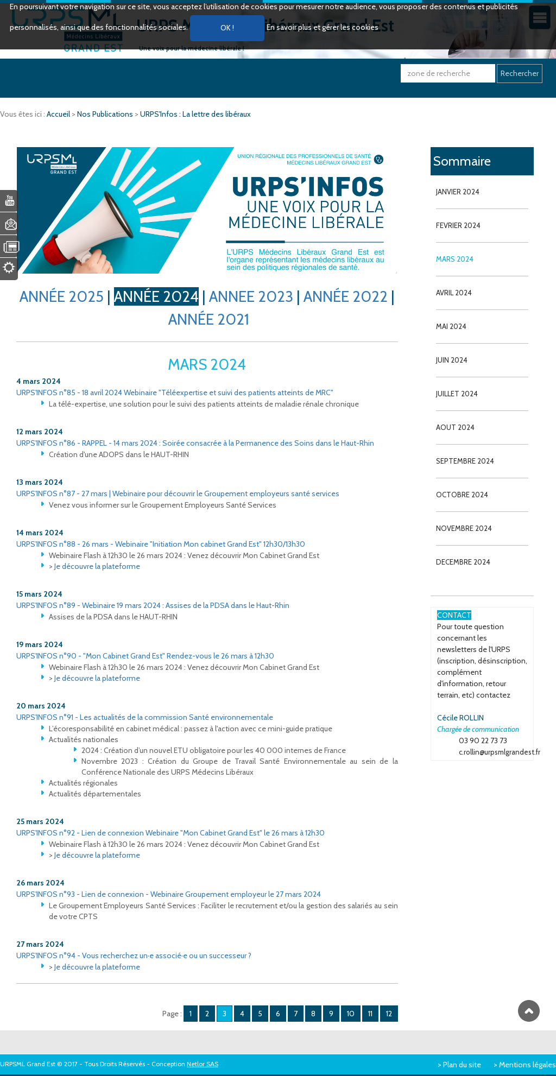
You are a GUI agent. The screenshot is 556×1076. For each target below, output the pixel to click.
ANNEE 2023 (251, 296)
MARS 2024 (454, 259)
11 (370, 1013)
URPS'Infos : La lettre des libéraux (195, 114)
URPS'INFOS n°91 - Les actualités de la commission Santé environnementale (144, 717)
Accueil (59, 114)
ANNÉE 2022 (346, 296)
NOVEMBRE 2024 (464, 528)
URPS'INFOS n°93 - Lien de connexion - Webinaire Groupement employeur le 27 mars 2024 (168, 894)
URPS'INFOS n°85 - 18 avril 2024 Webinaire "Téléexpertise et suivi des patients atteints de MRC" (174, 392)
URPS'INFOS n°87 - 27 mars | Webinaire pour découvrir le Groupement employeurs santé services (177, 493)
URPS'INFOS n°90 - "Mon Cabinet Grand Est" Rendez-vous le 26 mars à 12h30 (145, 656)
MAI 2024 (451, 326)
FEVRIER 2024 (458, 225)
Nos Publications (106, 114)
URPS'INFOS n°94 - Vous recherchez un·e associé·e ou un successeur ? (133, 955)
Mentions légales (527, 1064)
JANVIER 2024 (457, 191)
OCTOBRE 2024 (462, 494)
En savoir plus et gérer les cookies (322, 27)
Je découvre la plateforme (97, 566)
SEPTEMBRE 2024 (465, 461)
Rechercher (520, 73)
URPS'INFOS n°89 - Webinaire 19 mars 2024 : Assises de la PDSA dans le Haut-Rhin (152, 605)
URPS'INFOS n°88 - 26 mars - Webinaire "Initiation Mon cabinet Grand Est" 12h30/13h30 (160, 544)
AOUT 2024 (455, 427)
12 (389, 1013)
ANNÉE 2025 (62, 296)
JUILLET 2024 (457, 393)
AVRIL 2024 (454, 292)
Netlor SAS (202, 1064)
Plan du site (462, 1064)
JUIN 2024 (451, 360)
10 (351, 1013)
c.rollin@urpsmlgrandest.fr (499, 752)
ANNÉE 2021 (208, 319)
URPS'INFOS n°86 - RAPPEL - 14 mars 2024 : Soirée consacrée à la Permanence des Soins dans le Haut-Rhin (195, 443)
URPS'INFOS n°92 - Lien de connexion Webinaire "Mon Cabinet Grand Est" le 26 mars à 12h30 (170, 833)
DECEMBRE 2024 (463, 562)
